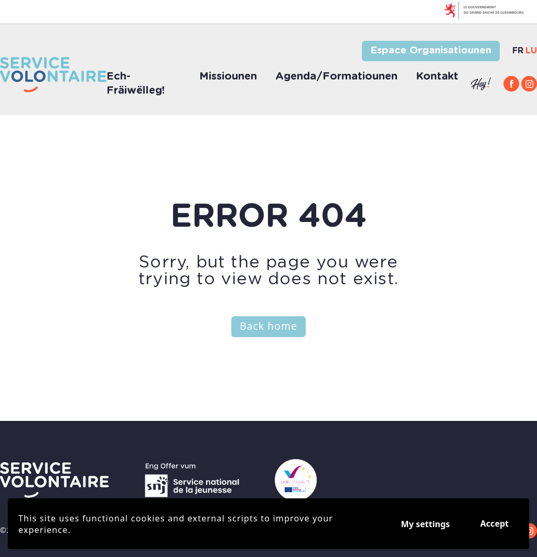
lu (531, 51)
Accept (494, 523)
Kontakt (437, 76)
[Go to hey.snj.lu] (481, 84)
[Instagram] (529, 84)
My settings (425, 524)
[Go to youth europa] (296, 480)
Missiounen (228, 76)
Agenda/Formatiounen (336, 76)
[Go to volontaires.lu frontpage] (54, 480)
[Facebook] (511, 84)
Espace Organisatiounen (430, 50)
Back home (268, 326)
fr (517, 51)
